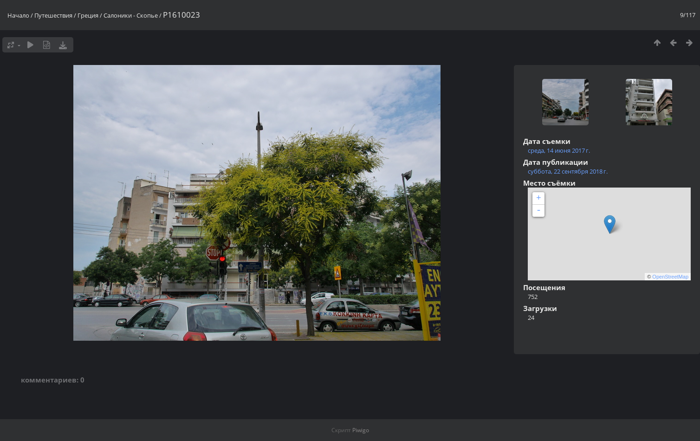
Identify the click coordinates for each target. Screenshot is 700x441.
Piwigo (360, 430)
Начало (18, 15)
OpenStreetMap (670, 276)
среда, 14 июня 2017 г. (559, 150)
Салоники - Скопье (131, 15)
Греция (88, 15)
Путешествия (53, 15)
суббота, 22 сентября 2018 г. (568, 171)
